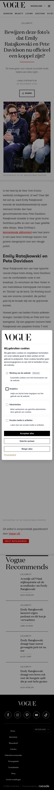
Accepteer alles (27, 433)
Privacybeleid (10, 454)
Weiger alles (26, 449)
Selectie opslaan (27, 441)
